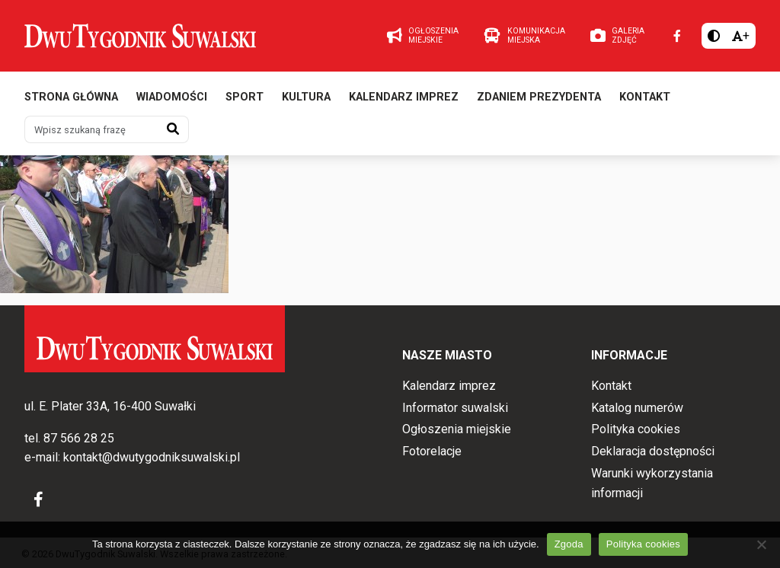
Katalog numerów (637, 407)
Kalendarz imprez (404, 97)
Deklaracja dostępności (652, 451)
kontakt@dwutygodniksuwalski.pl (151, 457)
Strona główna (71, 97)
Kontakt (644, 97)
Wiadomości (171, 97)
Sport (244, 97)
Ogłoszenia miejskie (456, 429)
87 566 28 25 (78, 438)
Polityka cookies (635, 429)
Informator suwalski (455, 407)
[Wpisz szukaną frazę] (91, 129)
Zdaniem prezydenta (539, 97)
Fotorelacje (432, 451)
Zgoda (569, 544)
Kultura (306, 97)
